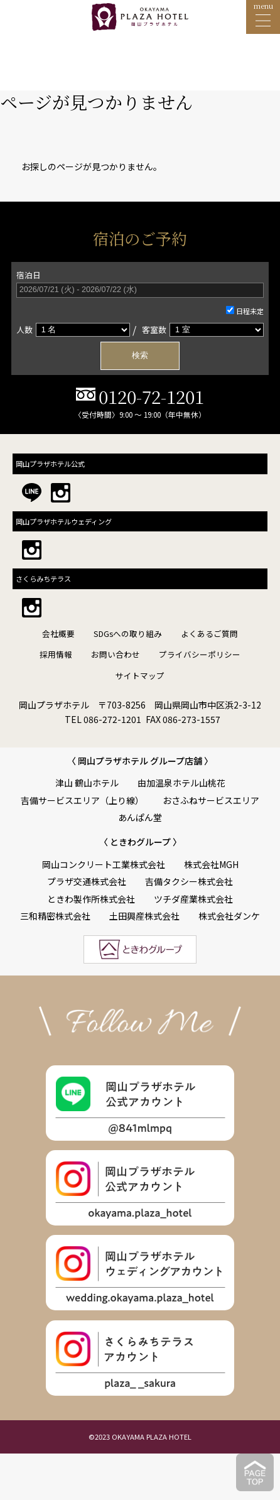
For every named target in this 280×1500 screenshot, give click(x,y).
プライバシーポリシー (199, 654)
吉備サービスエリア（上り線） (82, 800)
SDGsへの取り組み (128, 633)
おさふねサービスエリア (211, 800)
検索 (140, 355)
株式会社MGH (211, 864)
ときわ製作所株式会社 (91, 899)
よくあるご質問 (209, 633)
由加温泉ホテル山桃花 (181, 782)
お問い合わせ (115, 654)
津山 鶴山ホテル (87, 782)
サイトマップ (140, 676)
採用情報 (56, 654)
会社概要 (58, 633)
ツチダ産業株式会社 (193, 899)
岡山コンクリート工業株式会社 (103, 864)
